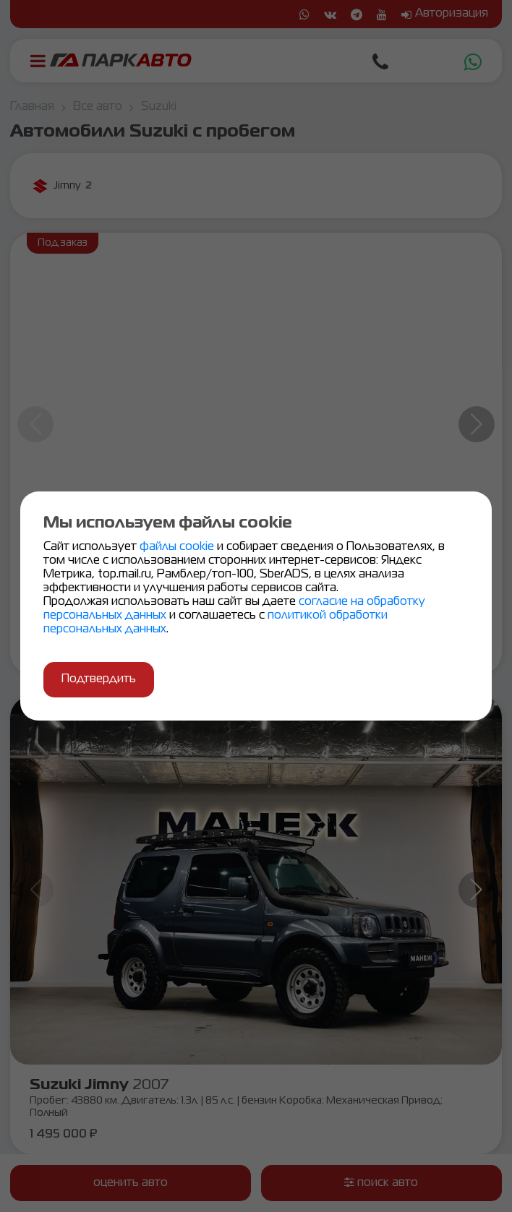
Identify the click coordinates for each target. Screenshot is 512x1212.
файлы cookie (178, 547)
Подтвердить (98, 679)
